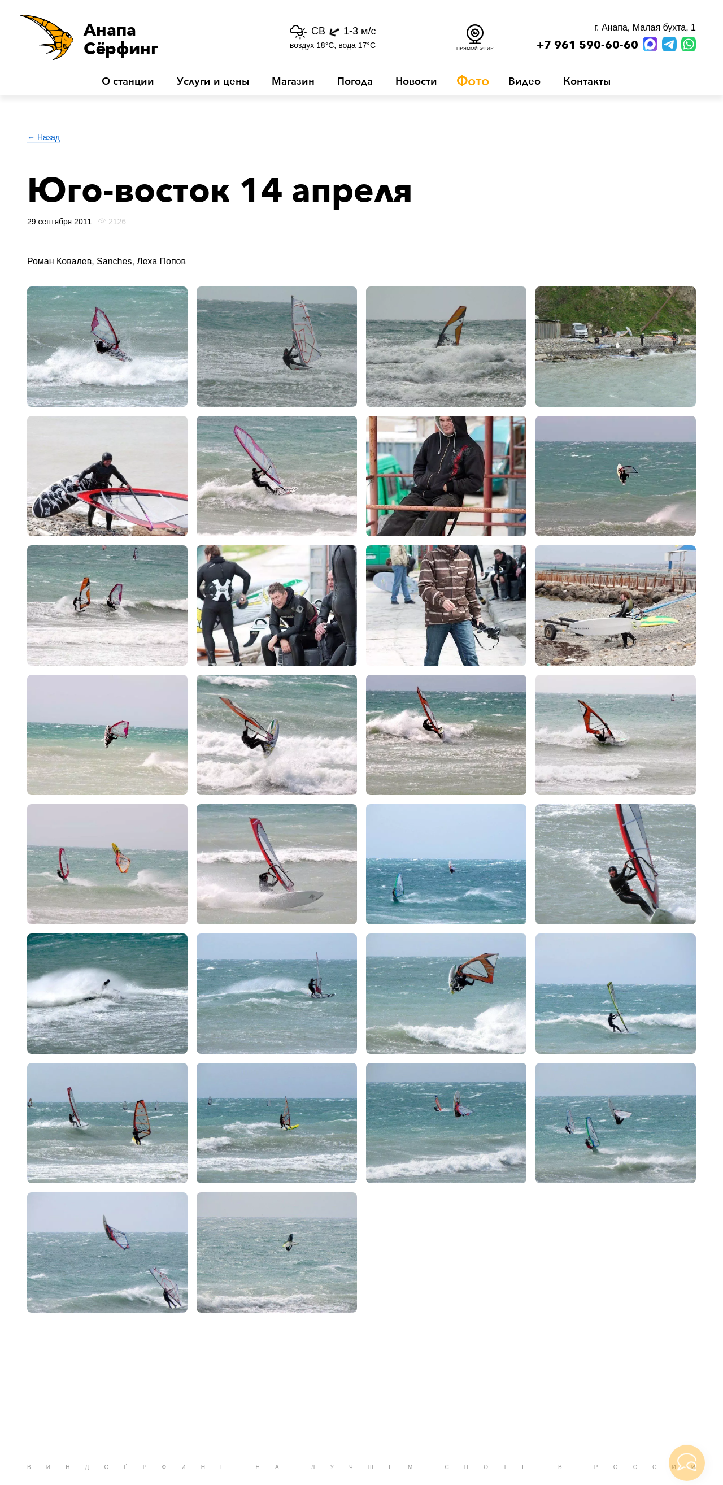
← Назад (43, 137)
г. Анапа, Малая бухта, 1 (645, 27)
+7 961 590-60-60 (587, 45)
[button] (134, 37)
